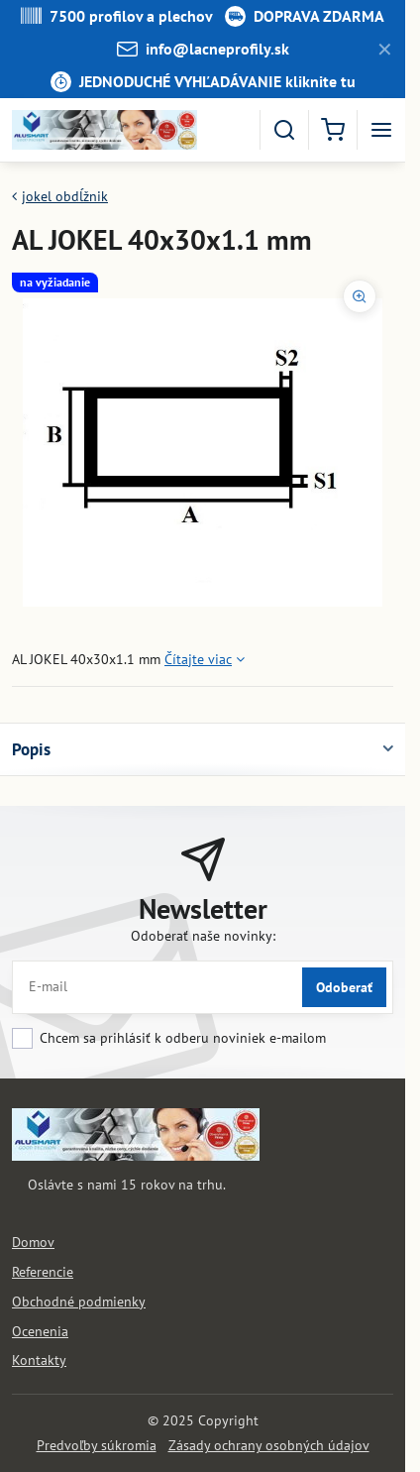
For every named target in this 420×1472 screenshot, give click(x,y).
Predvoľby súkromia (97, 1445)
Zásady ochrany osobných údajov (268, 1445)
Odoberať (344, 987)
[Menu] (381, 130)
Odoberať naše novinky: (203, 936)
